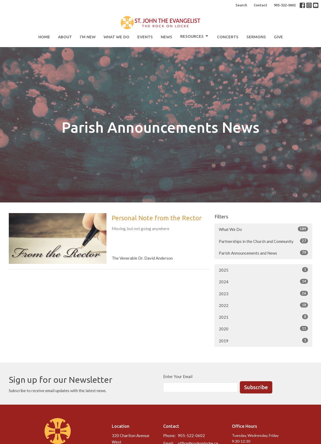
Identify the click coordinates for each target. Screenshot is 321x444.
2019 (263, 340)
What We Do (116, 37)
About (65, 37)
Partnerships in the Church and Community (263, 241)
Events (145, 37)
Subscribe (256, 387)
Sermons (256, 37)
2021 (263, 316)
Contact (260, 5)
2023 (263, 293)
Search (241, 5)
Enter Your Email (177, 376)
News (166, 37)
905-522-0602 (285, 5)
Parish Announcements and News (263, 252)
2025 (263, 269)
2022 (263, 305)
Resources (194, 36)
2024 (263, 281)
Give (278, 37)
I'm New (88, 37)
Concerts (227, 37)
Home (44, 37)
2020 (263, 328)
